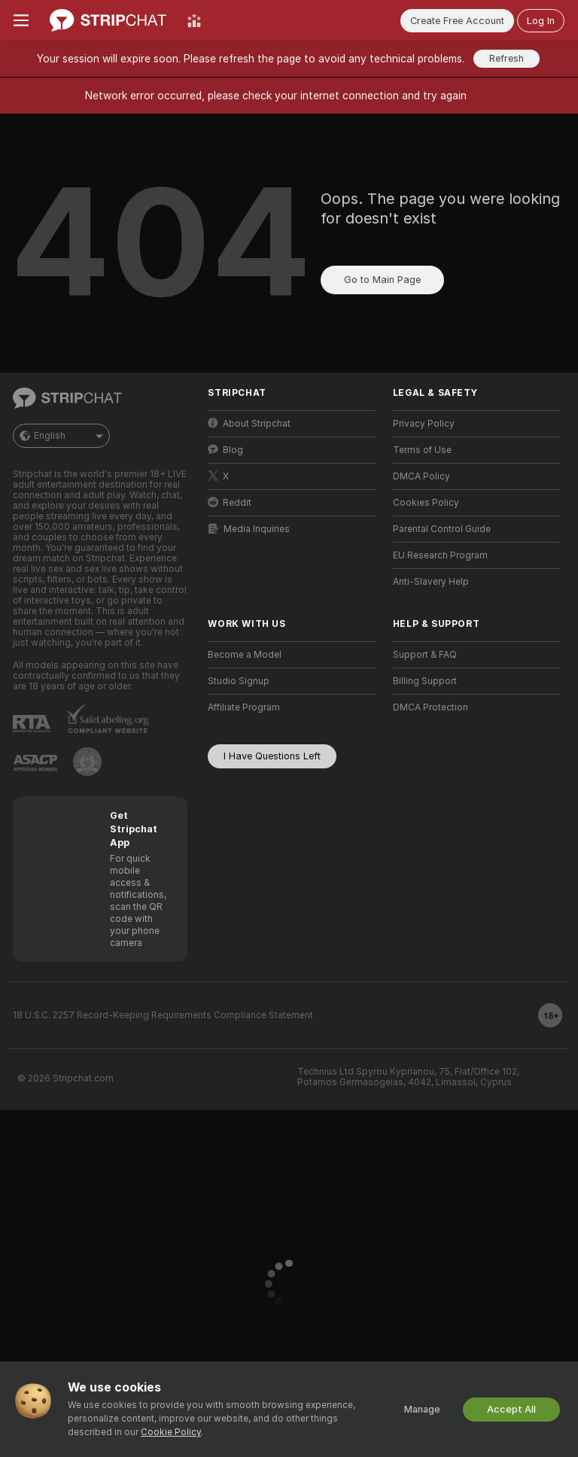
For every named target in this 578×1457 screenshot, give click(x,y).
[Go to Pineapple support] (87, 761)
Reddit (229, 502)
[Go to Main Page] (108, 20)
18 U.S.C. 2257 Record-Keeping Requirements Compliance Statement (163, 1015)
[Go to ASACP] (35, 763)
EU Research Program (440, 555)
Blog (225, 449)
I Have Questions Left (272, 756)
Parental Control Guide (442, 529)
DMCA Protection (430, 707)
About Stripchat (249, 423)
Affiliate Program (244, 707)
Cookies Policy (426, 502)
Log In (541, 20)
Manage (422, 1409)
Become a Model (244, 654)
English (61, 436)
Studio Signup (238, 681)
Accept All (511, 1409)
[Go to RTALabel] (31, 723)
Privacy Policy (424, 423)
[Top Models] (194, 20)
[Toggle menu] (21, 20)
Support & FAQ (425, 654)
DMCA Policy (421, 476)
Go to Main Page (382, 279)
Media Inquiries (249, 528)
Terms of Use (422, 450)
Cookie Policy (171, 1432)
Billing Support (425, 681)
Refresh (506, 58)
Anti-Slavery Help (431, 581)
